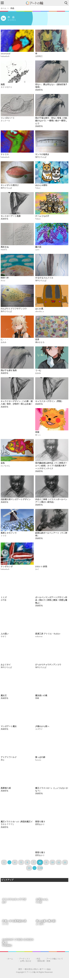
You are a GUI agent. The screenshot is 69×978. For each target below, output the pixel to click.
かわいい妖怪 (41, 567)
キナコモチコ (6, 87)
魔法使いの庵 (41, 696)
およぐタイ (6, 665)
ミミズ (4, 597)
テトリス (5, 154)
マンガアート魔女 (9, 726)
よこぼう (40, 924)
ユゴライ (39, 729)
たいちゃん (5, 466)
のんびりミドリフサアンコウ (14, 309)
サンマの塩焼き (42, 154)
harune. (38, 760)
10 (52, 862)
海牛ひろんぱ (40, 157)
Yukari (37, 188)
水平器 (3, 600)
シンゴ (5, 924)
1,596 (40, 868)
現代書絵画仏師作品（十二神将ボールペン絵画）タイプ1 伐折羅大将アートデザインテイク (51, 466)
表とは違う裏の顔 (45, 921)
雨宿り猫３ (40, 822)
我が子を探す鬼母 (9, 371)
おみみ (3, 342)
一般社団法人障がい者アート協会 (37, 969)
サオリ (3, 637)
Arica (3, 281)
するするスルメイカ (44, 278)
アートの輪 (34, 3)
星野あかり (39, 824)
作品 (12, 8)
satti (37, 250)
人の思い (5, 634)
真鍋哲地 (39, 90)
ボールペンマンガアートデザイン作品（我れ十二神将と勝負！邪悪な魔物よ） (51, 600)
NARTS (4, 250)
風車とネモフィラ (9, 533)
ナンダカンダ (7, 567)
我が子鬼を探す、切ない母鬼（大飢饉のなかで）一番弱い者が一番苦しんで (51, 121)
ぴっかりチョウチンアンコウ (48, 665)
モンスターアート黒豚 (11, 216)
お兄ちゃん (42, 899)
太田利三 (39, 56)
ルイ (37, 569)
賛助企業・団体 (43, 961)
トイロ (3, 536)
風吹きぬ (5, 247)
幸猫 (37, 432)
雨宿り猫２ (40, 853)
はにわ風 (39, 309)
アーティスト (24, 959)
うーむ (38, 371)
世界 (37, 340)
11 (59, 862)
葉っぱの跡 (40, 757)
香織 (37, 698)
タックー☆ (5, 121)
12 (65, 862)
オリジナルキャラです (14, 899)
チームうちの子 (42, 216)
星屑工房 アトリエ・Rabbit (47, 634)
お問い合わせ (25, 961)
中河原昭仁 (7, 946)
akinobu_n (39, 311)
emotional (5, 54)
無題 (3, 85)
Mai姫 (39, 902)
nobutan (38, 637)
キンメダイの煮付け (10, 185)
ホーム (3, 8)
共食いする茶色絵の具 (14, 921)
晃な (2, 760)
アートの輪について (54, 959)
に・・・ (5, 340)
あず (4, 902)
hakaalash (5, 56)
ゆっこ (38, 435)
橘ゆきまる (39, 342)
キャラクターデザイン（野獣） (49, 401)
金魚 (3, 463)
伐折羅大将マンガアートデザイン (16, 499)
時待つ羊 (5, 278)
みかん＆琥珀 (41, 185)
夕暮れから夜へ (42, 726)
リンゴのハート (8, 118)
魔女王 (4, 696)
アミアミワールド (9, 757)
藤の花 (38, 247)
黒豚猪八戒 (6, 788)
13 (29, 868)
